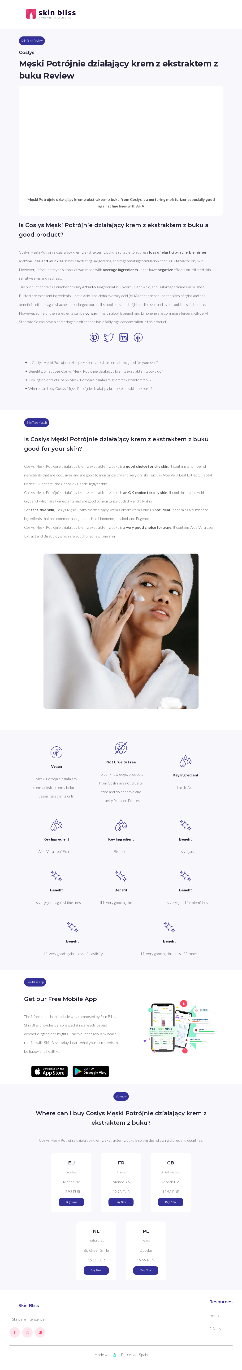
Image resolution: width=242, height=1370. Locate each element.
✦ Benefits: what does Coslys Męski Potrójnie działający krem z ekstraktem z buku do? (94, 371)
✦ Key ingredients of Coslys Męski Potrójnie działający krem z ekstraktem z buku (89, 380)
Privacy (215, 1328)
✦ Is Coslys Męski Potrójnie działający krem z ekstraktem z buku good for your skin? (91, 362)
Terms (214, 1315)
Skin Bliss (28, 1305)
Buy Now (71, 1202)
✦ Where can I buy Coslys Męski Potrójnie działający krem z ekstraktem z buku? (88, 388)
